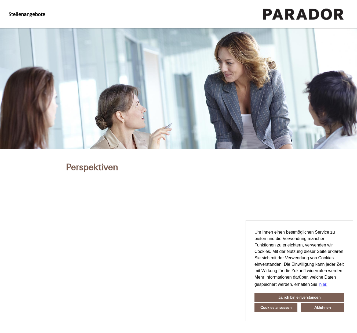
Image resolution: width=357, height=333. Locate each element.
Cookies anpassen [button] (276, 307)
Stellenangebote (27, 14)
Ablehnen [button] (322, 307)
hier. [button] (323, 284)
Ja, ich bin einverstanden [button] (299, 297)
